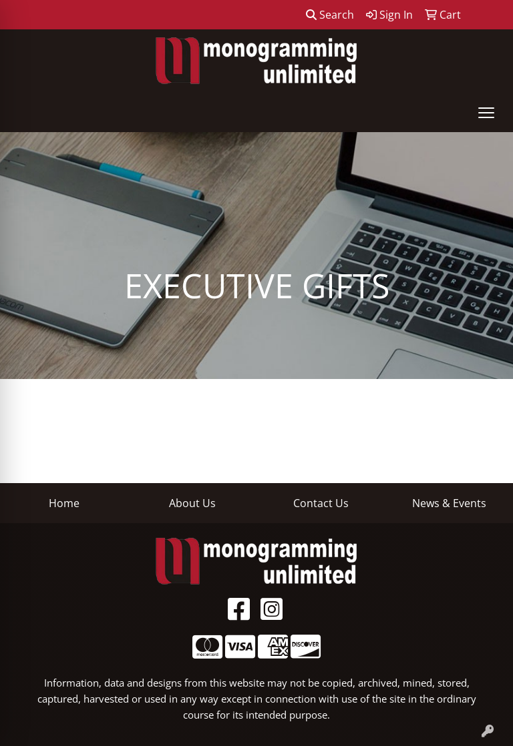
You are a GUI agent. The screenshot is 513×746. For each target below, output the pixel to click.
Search (330, 14)
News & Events (449, 503)
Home (64, 503)
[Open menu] (486, 112)
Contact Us (321, 503)
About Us (192, 503)
